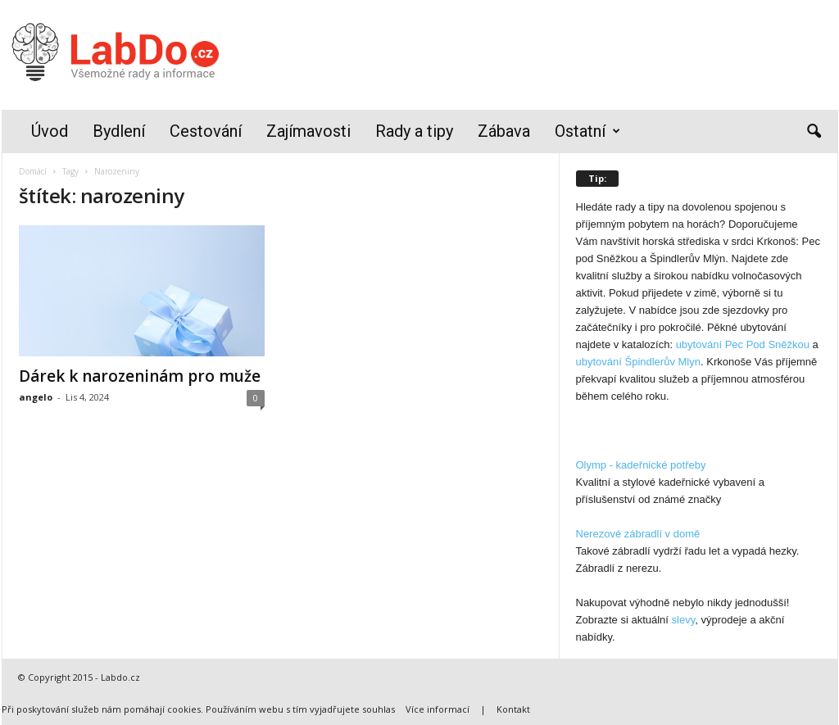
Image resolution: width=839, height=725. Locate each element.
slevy (684, 620)
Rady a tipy (414, 131)
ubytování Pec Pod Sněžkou (743, 344)
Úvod (49, 131)
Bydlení (119, 131)
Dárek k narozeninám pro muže (140, 376)
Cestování (206, 131)
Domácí (33, 171)
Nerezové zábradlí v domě (638, 534)
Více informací (437, 709)
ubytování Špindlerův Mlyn (638, 362)
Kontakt (513, 709)
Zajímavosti (308, 131)
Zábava (504, 131)
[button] (814, 132)
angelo (35, 397)
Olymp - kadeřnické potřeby (641, 465)
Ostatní (587, 131)
